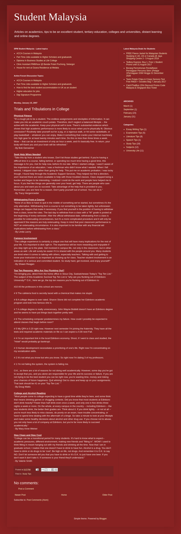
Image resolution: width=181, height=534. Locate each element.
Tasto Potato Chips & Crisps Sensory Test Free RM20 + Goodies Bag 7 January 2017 (146, 80)
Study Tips (26, 474)
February (128, 113)
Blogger (103, 518)
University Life (132, 150)
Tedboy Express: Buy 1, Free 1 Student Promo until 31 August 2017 (144, 63)
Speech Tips (132, 140)
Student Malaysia (50, 17)
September (129, 109)
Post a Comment (26, 489)
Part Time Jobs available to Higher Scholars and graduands (44, 57)
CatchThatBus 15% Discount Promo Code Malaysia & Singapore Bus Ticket (145, 86)
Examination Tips (134, 133)
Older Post (107, 495)
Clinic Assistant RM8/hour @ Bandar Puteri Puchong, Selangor (46, 64)
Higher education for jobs (28, 91)
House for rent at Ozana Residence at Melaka (38, 68)
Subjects (130, 147)
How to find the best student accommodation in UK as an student (47, 87)
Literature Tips (132, 136)
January (127, 116)
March (126, 106)
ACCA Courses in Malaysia (29, 53)
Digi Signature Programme (29, 95)
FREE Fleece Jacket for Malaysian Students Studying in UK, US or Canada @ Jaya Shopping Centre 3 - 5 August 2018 (146, 56)
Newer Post (20, 495)
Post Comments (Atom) (37, 500)
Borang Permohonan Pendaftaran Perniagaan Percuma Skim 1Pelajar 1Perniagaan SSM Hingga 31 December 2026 (144, 72)
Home (64, 495)
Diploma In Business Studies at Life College (37, 60)
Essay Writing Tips (134, 129)
